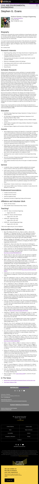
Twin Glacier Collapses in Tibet (10, 382)
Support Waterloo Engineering (19, 404)
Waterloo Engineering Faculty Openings (9, 408)
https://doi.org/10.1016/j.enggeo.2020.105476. (19, 310)
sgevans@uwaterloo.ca (18, 18)
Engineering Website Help (6, 409)
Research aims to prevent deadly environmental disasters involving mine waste (19, 380)
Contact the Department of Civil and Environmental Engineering (14, 401)
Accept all (9, 480)
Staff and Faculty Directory (6, 399)
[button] (33, 2)
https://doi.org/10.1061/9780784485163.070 (12, 252)
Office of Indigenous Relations (23, 455)
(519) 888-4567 (7, 397)
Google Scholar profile (20, 373)
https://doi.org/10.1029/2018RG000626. (12, 340)
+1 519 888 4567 (20, 420)
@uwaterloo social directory (19, 446)
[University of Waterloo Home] (5, 1)
